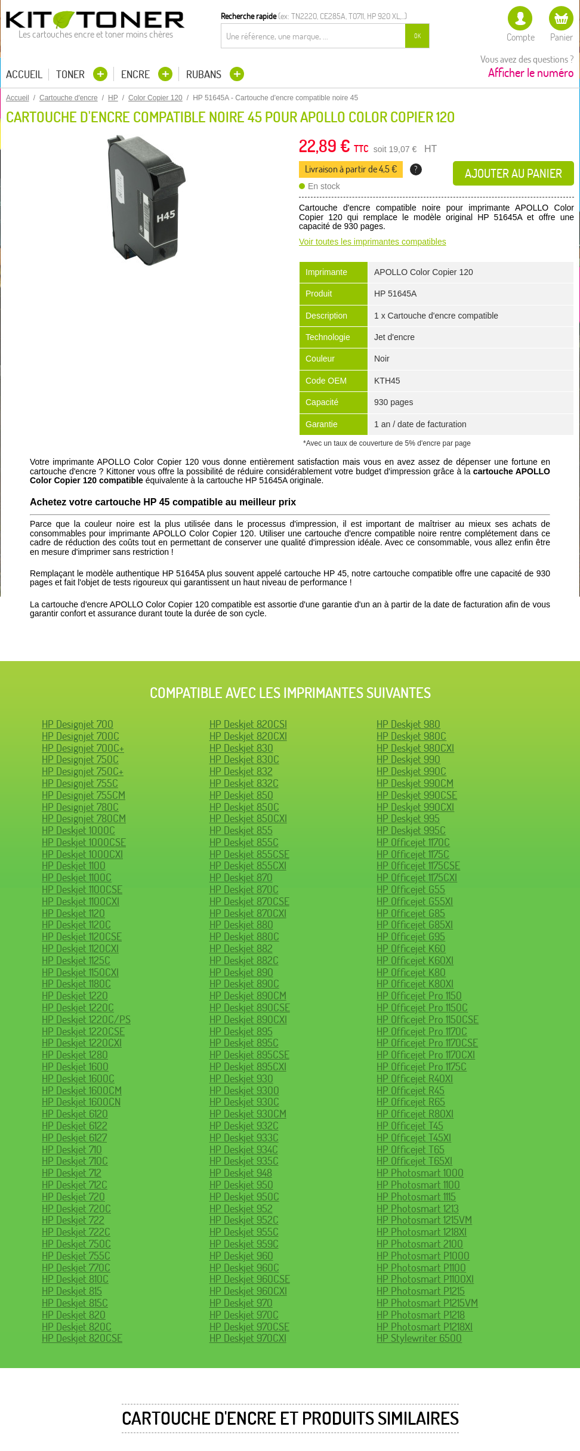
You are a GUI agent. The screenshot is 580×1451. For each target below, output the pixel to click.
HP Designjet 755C (80, 783)
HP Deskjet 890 (241, 972)
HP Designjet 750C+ (83, 771)
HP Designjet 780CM (84, 818)
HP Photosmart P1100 (421, 1267)
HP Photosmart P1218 (421, 1315)
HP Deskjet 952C (244, 1220)
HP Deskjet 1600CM (82, 1090)
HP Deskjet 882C (244, 960)
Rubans (205, 74)
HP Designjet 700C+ (83, 748)
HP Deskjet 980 (408, 724)
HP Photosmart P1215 (421, 1291)
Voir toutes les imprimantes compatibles (372, 241)
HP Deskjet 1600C (78, 1078)
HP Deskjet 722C (76, 1232)
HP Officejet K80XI (415, 983)
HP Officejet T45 (410, 1125)
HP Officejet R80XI (415, 1113)
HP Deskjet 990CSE (417, 795)
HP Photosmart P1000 (423, 1255)
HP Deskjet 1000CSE (84, 842)
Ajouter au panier (513, 173)
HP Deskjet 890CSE (249, 1007)
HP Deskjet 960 (241, 1255)
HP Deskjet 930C (244, 1102)
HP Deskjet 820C (77, 1326)
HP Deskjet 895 (241, 1031)
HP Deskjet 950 (241, 1184)
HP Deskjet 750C (76, 1244)
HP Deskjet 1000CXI (82, 854)
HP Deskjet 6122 (74, 1125)
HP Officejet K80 (411, 972)
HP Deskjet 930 (241, 1078)
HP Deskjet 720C (76, 1208)
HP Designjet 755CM (83, 795)
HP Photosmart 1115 (416, 1196)
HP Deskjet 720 (73, 1196)
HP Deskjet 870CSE (249, 901)
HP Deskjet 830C (244, 759)
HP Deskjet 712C (74, 1184)
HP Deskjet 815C (75, 1303)
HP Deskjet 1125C (76, 960)
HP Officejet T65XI (414, 1161)
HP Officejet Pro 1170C (422, 1031)
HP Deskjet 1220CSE (83, 1031)
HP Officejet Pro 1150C (422, 1007)
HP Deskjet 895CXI (247, 1066)
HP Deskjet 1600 (75, 1066)
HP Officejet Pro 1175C (422, 1066)
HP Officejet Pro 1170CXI (426, 1054)
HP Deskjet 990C (411, 771)
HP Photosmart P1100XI (425, 1279)
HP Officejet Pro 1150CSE (428, 1019)
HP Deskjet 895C (244, 1042)
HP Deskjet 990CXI (415, 807)
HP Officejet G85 (411, 913)
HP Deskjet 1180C (76, 983)
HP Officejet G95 (411, 936)
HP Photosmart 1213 (418, 1208)
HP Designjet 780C (80, 807)
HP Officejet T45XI (414, 1137)
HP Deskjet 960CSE (249, 1279)
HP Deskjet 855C (244, 842)
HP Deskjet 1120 (73, 913)
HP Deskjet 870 (241, 877)
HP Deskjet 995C (411, 830)
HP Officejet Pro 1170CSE (427, 1042)
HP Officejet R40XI (415, 1078)
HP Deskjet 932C (244, 1125)
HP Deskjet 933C (244, 1137)
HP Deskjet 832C (244, 783)
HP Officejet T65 (411, 1149)
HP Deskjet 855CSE (249, 854)
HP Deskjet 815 (72, 1291)
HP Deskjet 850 (241, 795)
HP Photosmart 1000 (420, 1173)
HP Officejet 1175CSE (418, 865)
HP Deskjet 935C (244, 1161)
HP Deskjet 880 (241, 924)
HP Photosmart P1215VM (427, 1303)
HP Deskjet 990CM (415, 783)
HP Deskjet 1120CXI (80, 948)
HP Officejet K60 (411, 948)
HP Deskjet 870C (244, 889)
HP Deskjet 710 (72, 1149)
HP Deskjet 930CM (247, 1113)
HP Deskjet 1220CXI (82, 1042)
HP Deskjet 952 (241, 1208)
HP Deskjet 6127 (74, 1137)
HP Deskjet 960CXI (248, 1291)
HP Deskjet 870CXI (247, 913)
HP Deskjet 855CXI (247, 865)
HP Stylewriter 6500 (419, 1338)
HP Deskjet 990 (408, 759)
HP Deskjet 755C (76, 1255)
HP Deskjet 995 (408, 818)
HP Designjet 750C (80, 759)
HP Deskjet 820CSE (82, 1338)
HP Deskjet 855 (241, 830)
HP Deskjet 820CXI (248, 736)
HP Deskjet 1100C (77, 877)
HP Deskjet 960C (244, 1267)
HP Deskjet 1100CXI (80, 901)
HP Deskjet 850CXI (248, 818)
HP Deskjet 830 (241, 748)
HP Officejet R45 (411, 1090)
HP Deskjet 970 (241, 1303)
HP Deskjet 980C (411, 736)
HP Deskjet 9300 (244, 1090)
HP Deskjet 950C (244, 1196)
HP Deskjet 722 (73, 1220)
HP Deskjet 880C (244, 936)
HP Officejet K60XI (415, 960)
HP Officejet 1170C (413, 842)
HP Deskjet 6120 (75, 1113)
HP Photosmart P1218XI (425, 1326)
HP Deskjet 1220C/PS (86, 1019)
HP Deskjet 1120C (76, 924)
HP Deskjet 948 (240, 1173)
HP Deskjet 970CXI (247, 1338)
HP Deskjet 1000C (78, 830)
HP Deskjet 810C (75, 1279)
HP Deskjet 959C (244, 1244)
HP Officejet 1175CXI (417, 877)
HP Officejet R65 (411, 1102)
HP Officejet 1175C (413, 854)
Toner (71, 74)
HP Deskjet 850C (244, 807)
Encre (136, 74)
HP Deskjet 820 (74, 1315)
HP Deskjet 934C (243, 1149)
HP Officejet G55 (411, 889)
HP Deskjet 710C (75, 1161)
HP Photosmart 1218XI (422, 1232)
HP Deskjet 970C (244, 1315)
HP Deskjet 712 (71, 1173)
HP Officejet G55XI (415, 901)
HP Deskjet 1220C (78, 1007)
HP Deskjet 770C (76, 1267)
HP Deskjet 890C (244, 983)
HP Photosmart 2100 (420, 1244)
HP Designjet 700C (80, 736)
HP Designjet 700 (77, 724)
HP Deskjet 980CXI (415, 748)
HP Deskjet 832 (241, 771)
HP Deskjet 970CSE (249, 1326)
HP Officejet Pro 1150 (419, 995)
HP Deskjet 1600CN (81, 1102)
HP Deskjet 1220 (75, 995)
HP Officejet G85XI (415, 924)
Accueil (24, 75)
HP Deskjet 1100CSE (82, 889)
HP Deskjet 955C (244, 1232)
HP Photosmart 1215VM (424, 1220)
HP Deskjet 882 (241, 948)
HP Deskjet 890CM (247, 995)
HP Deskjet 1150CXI (80, 972)
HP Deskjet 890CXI (248, 1019)
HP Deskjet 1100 (74, 865)
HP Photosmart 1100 (418, 1184)
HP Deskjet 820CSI (248, 724)
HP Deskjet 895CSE (249, 1054)
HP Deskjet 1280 (75, 1054)
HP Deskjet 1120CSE (82, 936)
